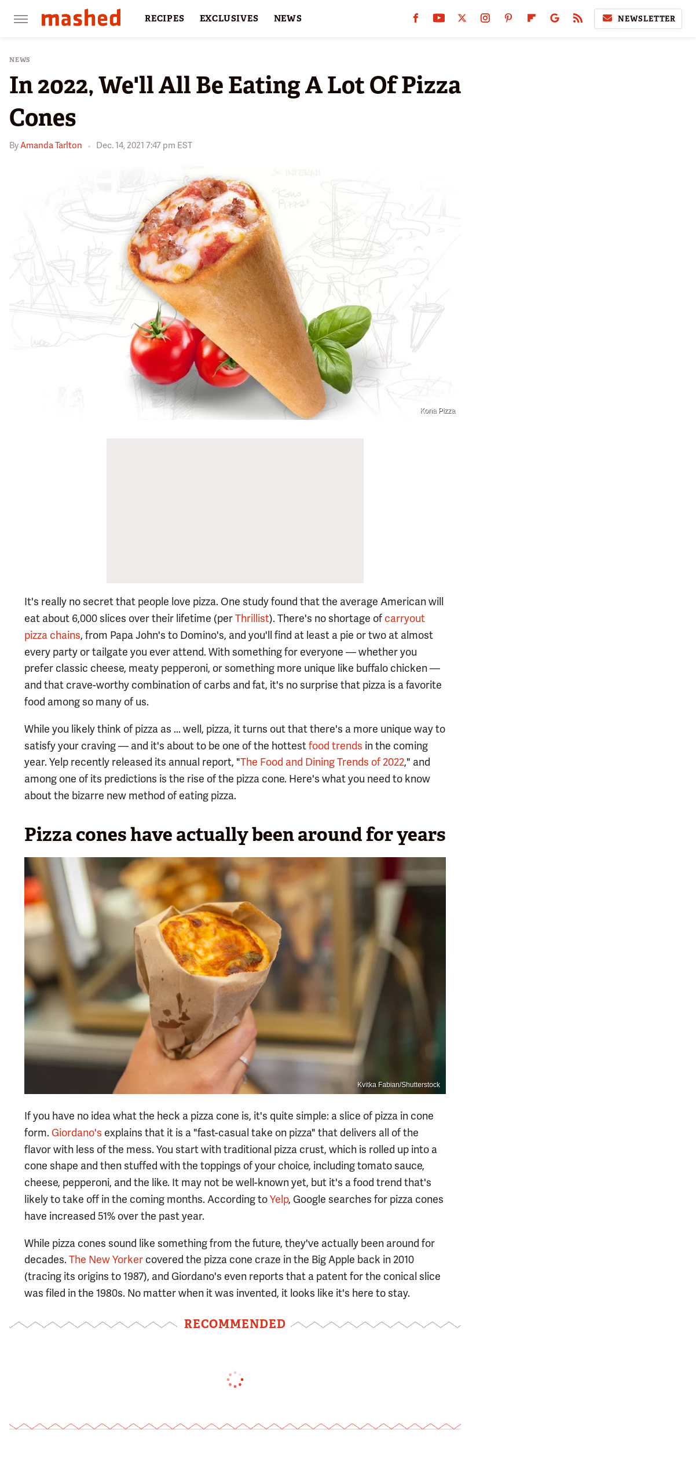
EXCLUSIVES (229, 18)
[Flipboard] (532, 20)
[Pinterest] (508, 20)
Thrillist (252, 618)
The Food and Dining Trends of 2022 (322, 762)
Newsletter (638, 18)
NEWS (288, 18)
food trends (335, 745)
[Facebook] (416, 20)
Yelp (279, 1199)
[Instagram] (485, 20)
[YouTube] (439, 20)
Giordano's (77, 1132)
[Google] (555, 20)
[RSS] (578, 20)
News (20, 60)
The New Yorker (106, 1259)
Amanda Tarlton (51, 145)
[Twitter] (462, 20)
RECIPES (165, 18)
